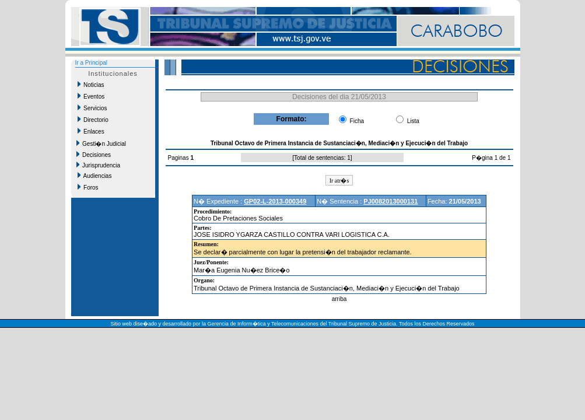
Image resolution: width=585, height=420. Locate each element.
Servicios (92, 107)
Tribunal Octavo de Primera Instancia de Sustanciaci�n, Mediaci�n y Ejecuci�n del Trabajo (327, 288)
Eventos (91, 96)
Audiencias (95, 175)
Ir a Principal (91, 63)
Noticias (91, 84)
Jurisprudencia (98, 165)
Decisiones (93, 154)
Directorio (93, 119)
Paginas (179, 158)
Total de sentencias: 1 (322, 158)
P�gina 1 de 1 (491, 158)
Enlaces (91, 131)
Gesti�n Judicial (101, 143)
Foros (88, 187)
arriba (339, 299)
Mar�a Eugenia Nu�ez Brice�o (241, 270)
